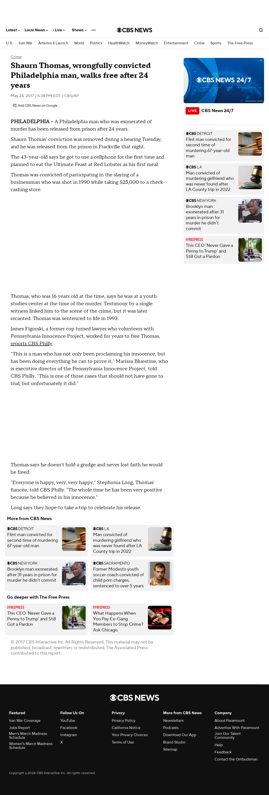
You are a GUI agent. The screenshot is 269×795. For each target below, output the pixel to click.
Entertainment (176, 43)
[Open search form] (261, 30)
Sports (215, 43)
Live (60, 30)
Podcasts (170, 728)
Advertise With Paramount (237, 728)
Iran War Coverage (25, 721)
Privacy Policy (123, 721)
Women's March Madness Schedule (30, 746)
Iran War (25, 43)
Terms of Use (123, 742)
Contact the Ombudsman (236, 759)
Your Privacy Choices (130, 735)
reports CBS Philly (31, 343)
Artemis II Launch (53, 43)
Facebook (68, 728)
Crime (199, 43)
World (79, 43)
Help (219, 745)
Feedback (223, 752)
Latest (13, 30)
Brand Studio (174, 742)
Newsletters (173, 721)
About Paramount (230, 721)
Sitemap (170, 749)
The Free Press (240, 43)
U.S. (9, 43)
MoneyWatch (147, 43)
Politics (96, 43)
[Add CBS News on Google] (35, 105)
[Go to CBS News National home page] (134, 30)
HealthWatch (119, 43)
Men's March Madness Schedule (28, 736)
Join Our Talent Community (228, 736)
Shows (79, 30)
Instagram (68, 735)
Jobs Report (19, 728)
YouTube (67, 721)
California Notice (126, 728)
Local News (36, 30)
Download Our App (179, 735)
